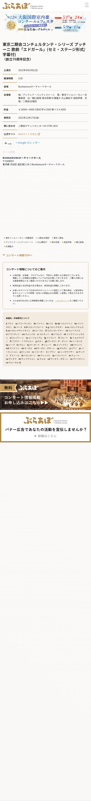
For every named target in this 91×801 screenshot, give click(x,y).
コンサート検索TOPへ (17, 255)
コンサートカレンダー (19, 779)
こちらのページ (62, 300)
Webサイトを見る (27, 134)
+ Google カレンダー (28, 142)
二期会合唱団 (43, 237)
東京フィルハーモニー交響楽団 (19, 237)
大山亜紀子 (42, 242)
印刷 (8, 143)
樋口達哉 (80, 242)
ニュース (11, 792)
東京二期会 (58, 237)
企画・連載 (12, 797)
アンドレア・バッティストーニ (19, 242)
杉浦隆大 (9, 246)
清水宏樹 (55, 242)
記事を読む (12, 786)
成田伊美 (67, 242)
